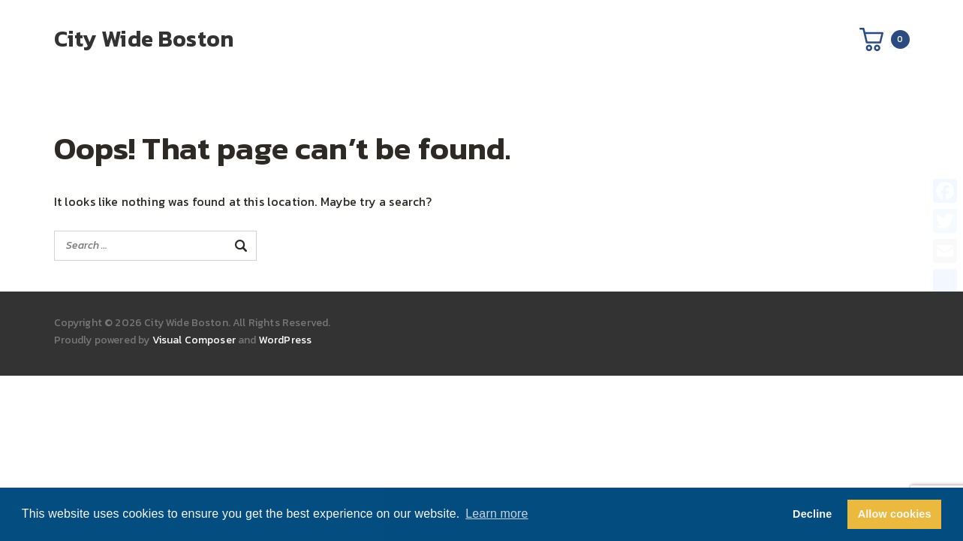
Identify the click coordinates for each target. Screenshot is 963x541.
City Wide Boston (144, 39)
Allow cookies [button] (894, 514)
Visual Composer (194, 340)
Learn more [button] (496, 513)
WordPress (285, 340)
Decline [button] (812, 514)
